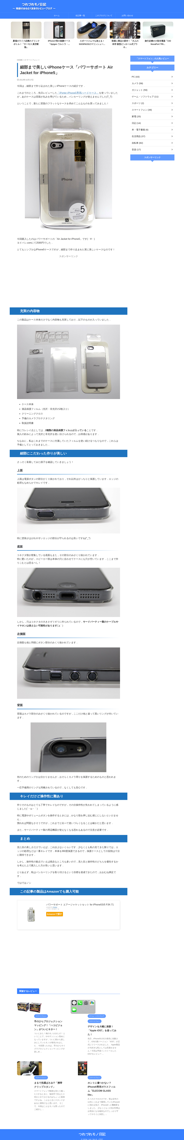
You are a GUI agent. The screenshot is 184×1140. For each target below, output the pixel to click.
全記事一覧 (80, 15)
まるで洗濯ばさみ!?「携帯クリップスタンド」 (40, 1093)
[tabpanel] (26, 34)
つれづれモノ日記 (92, 1130)
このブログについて (103, 15)
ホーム (57, 15)
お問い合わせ (127, 15)
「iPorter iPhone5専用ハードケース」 (77, 89)
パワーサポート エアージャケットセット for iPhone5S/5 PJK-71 (80, 901)
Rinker (55, 904)
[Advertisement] (68, 276)
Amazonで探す (56, 911)
